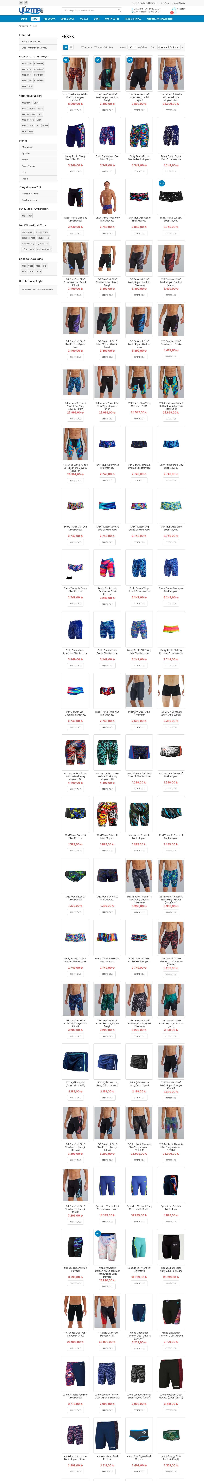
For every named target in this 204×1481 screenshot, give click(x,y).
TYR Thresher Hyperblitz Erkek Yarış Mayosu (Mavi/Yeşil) (171, 899)
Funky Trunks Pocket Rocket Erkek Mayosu (139, 960)
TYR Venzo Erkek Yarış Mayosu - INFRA (139, 405)
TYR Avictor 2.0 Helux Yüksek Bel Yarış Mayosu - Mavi (75, 406)
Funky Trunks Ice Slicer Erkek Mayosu (171, 528)
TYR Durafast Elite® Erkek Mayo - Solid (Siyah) (139, 97)
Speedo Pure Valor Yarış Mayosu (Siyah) (171, 1269)
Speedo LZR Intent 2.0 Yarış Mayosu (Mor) (107, 1208)
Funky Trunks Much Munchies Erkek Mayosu (75, 652)
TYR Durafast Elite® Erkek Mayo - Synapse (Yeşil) (107, 1023)
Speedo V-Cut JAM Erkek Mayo (171, 1208)
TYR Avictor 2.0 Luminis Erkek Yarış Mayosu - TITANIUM (139, 1147)
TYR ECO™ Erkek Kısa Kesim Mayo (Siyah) (171, 713)
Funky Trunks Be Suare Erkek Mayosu (75, 590)
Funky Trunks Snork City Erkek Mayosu (171, 466)
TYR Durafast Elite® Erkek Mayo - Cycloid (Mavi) (139, 344)
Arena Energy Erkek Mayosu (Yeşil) (171, 1458)
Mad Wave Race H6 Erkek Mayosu (75, 837)
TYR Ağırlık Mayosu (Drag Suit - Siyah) (139, 1084)
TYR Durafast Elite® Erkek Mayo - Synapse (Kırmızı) (171, 961)
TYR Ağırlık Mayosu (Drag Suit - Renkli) (75, 1084)
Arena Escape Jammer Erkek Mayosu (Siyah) (139, 1396)
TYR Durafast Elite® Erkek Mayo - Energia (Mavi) (107, 1147)
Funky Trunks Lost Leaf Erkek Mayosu (139, 219)
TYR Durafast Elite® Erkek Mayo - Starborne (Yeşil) (171, 1023)
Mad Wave (27, 147)
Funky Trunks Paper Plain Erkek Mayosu (171, 158)
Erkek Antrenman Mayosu (34, 47)
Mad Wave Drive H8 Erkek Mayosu (107, 837)
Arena (25, 159)
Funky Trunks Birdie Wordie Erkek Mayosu (139, 158)
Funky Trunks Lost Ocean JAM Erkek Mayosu (107, 591)
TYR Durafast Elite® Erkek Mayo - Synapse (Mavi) (75, 1023)
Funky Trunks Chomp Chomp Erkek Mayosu (139, 466)
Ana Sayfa (24, 26)
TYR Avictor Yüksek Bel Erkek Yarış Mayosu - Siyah (107, 406)
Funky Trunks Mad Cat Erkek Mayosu (107, 158)
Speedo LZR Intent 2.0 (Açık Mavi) (139, 1269)
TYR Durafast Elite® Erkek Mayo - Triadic (171, 343)
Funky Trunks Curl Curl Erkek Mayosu (75, 528)
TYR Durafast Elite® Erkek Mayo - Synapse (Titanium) (139, 1023)
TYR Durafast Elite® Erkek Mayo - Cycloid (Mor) (75, 344)
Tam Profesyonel (30, 193)
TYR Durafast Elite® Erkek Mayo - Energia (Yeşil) (75, 1209)
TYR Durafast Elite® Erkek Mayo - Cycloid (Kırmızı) (171, 282)
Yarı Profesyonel (30, 200)
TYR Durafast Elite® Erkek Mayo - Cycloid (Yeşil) (107, 344)
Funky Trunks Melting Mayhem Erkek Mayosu (171, 652)
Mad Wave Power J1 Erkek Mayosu (139, 837)
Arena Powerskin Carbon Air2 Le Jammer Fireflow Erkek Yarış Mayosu (107, 1272)
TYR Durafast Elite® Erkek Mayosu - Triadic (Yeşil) (107, 282)
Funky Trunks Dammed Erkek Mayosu (107, 466)
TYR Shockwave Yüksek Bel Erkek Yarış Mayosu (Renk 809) (171, 406)
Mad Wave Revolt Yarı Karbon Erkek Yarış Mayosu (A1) (107, 776)
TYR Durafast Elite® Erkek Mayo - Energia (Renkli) (171, 1085)
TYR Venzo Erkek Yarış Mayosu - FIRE (107, 1334)
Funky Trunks (28, 166)
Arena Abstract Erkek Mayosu (107, 1458)
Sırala (153, 47)
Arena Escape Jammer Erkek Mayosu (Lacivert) (107, 1396)
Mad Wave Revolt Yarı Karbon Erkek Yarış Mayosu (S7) (75, 776)
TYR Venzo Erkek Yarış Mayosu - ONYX (75, 1334)
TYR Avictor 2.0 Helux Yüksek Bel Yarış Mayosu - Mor (171, 97)
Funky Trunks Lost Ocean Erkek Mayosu (75, 713)
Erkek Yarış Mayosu (31, 41)
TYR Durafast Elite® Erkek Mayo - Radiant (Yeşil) (107, 97)
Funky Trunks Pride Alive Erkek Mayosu (107, 713)
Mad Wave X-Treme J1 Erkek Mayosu (171, 837)
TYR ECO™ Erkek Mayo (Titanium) (139, 713)
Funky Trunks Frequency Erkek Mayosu (107, 219)
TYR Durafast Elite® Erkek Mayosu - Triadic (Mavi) (75, 282)
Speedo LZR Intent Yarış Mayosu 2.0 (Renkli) (139, 1208)
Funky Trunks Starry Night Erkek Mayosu (75, 158)
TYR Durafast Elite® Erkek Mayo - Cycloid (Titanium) (139, 282)
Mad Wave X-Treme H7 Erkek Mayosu (171, 775)
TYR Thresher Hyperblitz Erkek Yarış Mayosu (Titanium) (139, 899)
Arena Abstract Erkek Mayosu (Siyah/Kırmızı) (171, 1396)
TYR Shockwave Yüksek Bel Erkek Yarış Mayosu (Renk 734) (75, 467)
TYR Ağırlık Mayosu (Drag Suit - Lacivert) (107, 1084)
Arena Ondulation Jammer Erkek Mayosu (171, 1334)
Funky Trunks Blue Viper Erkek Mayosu (171, 590)
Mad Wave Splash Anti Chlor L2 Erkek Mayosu (139, 775)
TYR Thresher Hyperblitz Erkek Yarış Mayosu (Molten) (75, 97)
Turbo (25, 178)
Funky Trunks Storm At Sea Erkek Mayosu (107, 528)
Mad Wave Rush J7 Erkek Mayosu (75, 898)
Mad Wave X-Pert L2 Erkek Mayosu (107, 898)
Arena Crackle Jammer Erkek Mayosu (75, 1396)
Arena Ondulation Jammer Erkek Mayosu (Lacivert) (139, 1335)
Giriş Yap (165, 3)
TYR (24, 172)
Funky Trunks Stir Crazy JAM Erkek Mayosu (139, 652)
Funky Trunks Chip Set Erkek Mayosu (75, 219)
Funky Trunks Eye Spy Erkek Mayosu (171, 219)
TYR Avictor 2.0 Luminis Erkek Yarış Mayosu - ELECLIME (171, 1147)
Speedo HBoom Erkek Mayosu (75, 1269)
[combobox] (92, 10)
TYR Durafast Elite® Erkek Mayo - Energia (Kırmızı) (75, 1147)
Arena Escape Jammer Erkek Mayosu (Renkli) (75, 1458)
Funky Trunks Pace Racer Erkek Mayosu (107, 652)
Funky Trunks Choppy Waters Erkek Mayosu (75, 960)
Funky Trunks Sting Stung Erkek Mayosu (139, 528)
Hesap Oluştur (179, 3)
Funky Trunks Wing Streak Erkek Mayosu (139, 590)
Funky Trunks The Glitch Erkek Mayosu (107, 960)
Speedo (26, 153)
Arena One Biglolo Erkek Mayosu (139, 1458)
